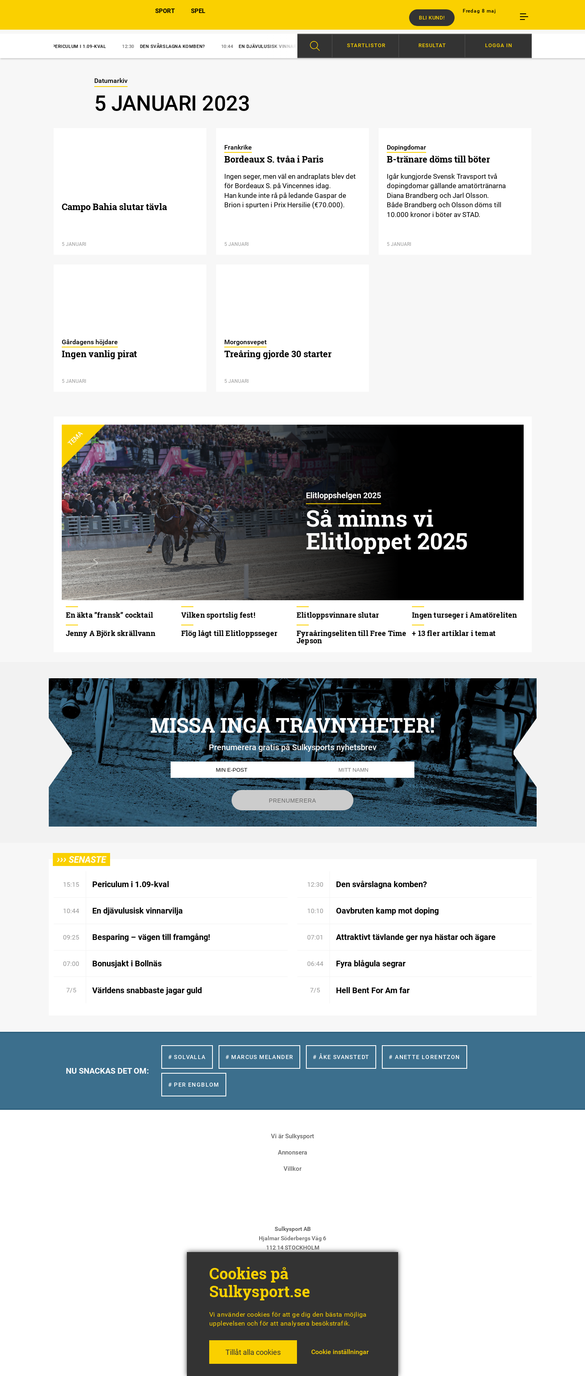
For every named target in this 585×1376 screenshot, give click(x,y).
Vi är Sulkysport (292, 1136)
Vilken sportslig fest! (218, 615)
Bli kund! (432, 18)
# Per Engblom (193, 1084)
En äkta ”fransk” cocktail (110, 615)
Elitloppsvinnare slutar (338, 615)
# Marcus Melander (259, 1057)
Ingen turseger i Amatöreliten (464, 615)
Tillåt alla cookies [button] (253, 1352)
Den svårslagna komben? (169, 46)
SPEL (198, 17)
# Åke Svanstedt (341, 1057)
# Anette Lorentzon (424, 1057)
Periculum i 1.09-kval (76, 46)
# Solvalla (187, 1057)
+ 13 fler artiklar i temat (454, 633)
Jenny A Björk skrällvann (110, 633)
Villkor (292, 1168)
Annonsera (292, 1152)
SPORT (165, 17)
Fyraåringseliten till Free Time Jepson (352, 636)
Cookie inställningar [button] (340, 1352)
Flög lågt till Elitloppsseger (229, 633)
